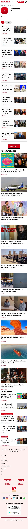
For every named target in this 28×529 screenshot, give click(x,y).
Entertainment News (5, 222)
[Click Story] (2, 22)
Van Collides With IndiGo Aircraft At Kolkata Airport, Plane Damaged (8, 407)
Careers (3, 474)
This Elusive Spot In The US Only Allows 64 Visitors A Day (13, 338)
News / (2, 5)
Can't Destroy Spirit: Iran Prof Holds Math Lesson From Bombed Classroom (13, 314)
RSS (2, 471)
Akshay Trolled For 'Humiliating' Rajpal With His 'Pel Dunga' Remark (12, 218)
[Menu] (26, 2)
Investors (3, 469)
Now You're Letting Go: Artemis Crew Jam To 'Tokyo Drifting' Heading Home (13, 171)
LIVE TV (20, 2)
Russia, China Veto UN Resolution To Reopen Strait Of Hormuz (12, 290)
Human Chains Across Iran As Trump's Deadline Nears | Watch (12, 266)
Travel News (3, 341)
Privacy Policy (4, 461)
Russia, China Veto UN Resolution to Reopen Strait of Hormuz (8, 428)
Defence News (4, 389)
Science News (4, 174)
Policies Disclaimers (6, 466)
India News (4, 45)
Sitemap (3, 463)
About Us (3, 455)
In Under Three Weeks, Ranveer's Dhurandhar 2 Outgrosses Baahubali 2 (12, 242)
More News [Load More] (14, 146)
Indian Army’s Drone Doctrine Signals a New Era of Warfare (13, 386)
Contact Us (4, 458)
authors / (6, 5)
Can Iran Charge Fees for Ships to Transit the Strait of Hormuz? (13, 362)
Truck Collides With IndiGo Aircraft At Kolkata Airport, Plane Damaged (12, 195)
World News (4, 33)
